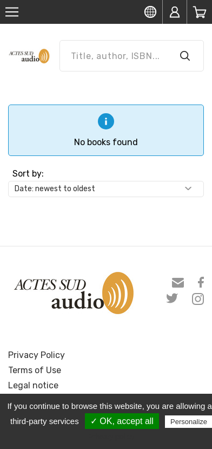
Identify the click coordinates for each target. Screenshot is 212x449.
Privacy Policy (36, 355)
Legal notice (33, 385)
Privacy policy (111, 436)
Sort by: (28, 173)
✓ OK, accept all (122, 421)
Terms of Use (34, 370)
